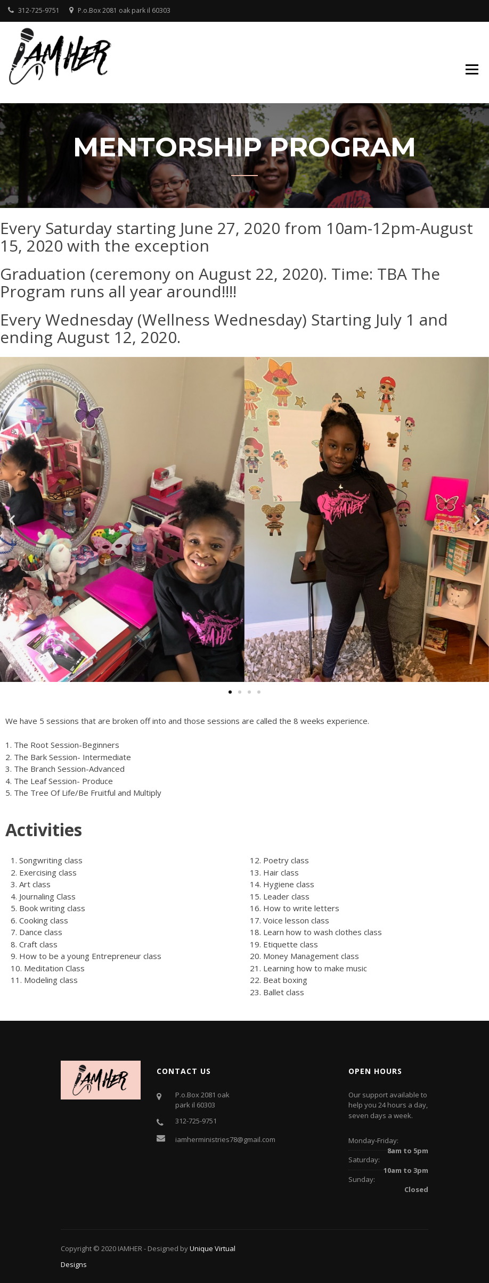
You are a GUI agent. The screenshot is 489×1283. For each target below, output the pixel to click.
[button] (12, 520)
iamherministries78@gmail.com (225, 1139)
